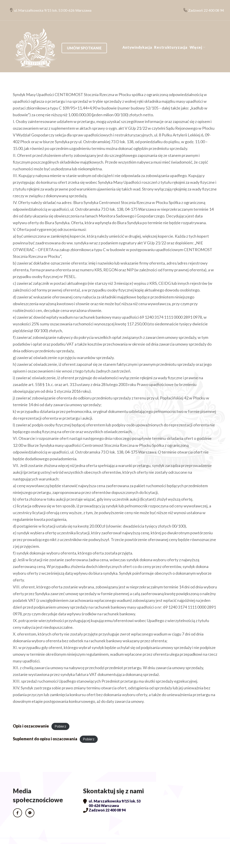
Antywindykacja (88, 38)
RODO (19, 836)
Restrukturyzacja (121, 38)
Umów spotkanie (194, 38)
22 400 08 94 (210, 6)
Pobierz (60, 717)
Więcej (146, 38)
